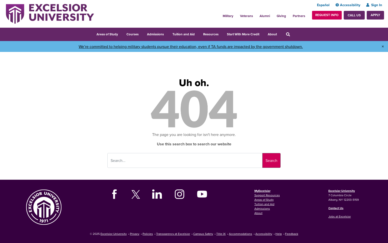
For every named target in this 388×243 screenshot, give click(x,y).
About (272, 34)
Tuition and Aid (183, 34)
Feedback (291, 234)
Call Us (354, 15)
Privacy (134, 234)
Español (323, 4)
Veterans (246, 16)
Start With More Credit (243, 34)
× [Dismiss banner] (383, 46)
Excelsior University (341, 191)
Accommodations (240, 234)
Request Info (327, 15)
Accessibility (348, 4)
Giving (281, 16)
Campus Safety (203, 234)
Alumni (265, 16)
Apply (375, 15)
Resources (210, 34)
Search (271, 160)
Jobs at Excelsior (339, 216)
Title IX (221, 234)
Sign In (374, 4)
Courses (132, 34)
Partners (299, 16)
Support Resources (267, 195)
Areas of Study (107, 34)
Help (278, 234)
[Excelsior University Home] (50, 13)
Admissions (155, 34)
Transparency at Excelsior (173, 234)
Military (228, 16)
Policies (148, 234)
